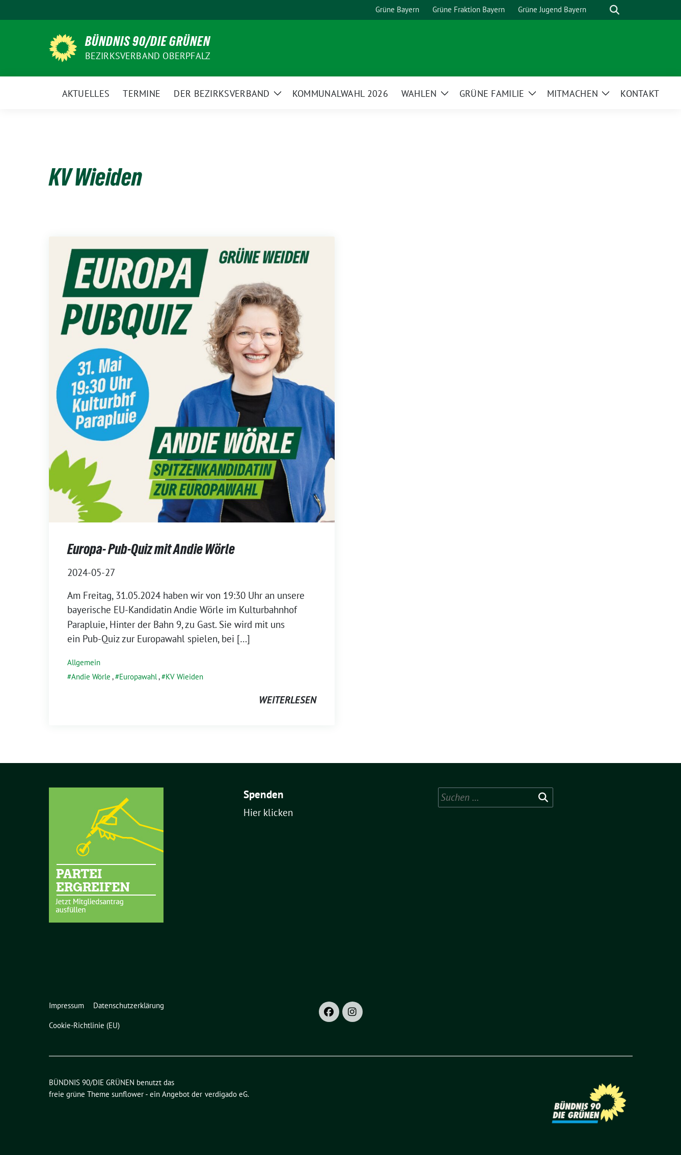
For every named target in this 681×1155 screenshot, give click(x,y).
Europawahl (138, 676)
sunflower (128, 1094)
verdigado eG (226, 1094)
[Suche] (600, 10)
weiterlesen (287, 700)
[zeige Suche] (614, 10)
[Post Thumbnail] (192, 378)
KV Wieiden (184, 676)
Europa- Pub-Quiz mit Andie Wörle (151, 549)
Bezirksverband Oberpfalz (148, 56)
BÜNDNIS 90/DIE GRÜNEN (147, 41)
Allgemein (83, 662)
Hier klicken (268, 812)
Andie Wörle (91, 676)
